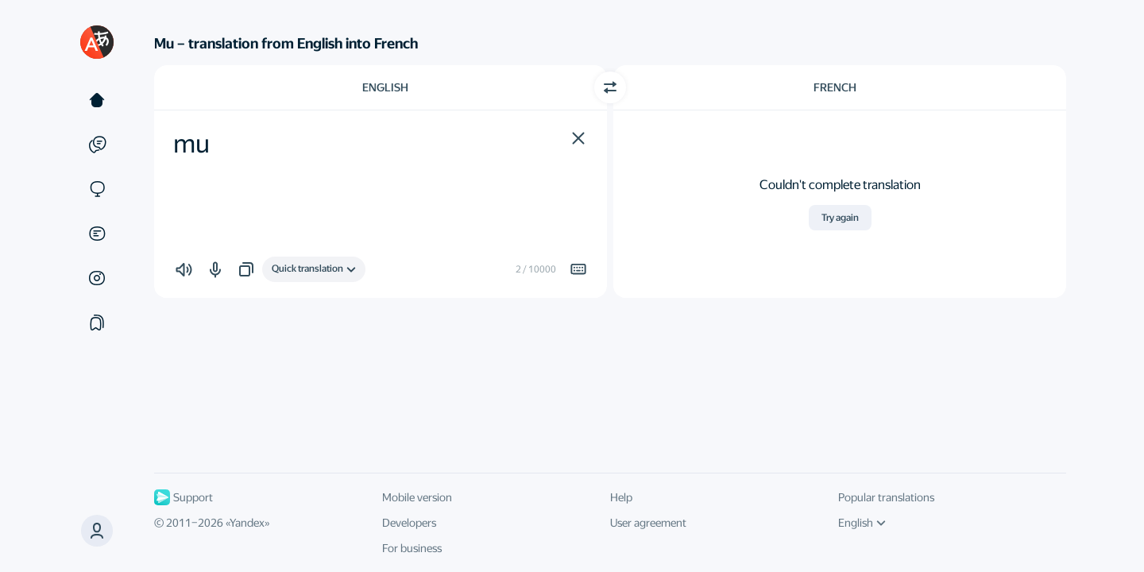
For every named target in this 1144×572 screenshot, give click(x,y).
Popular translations (886, 497)
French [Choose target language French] (835, 87)
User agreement (648, 522)
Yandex (247, 522)
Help (621, 497)
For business (412, 548)
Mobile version (417, 497)
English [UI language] (862, 522)
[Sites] (97, 189)
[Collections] (97, 322)
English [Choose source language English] (385, 87)
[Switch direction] (610, 87)
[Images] (97, 278)
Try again (840, 217)
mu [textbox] (191, 144)
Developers (409, 522)
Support (183, 497)
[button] (578, 138)
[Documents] (97, 233)
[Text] (97, 100)
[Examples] (97, 144)
